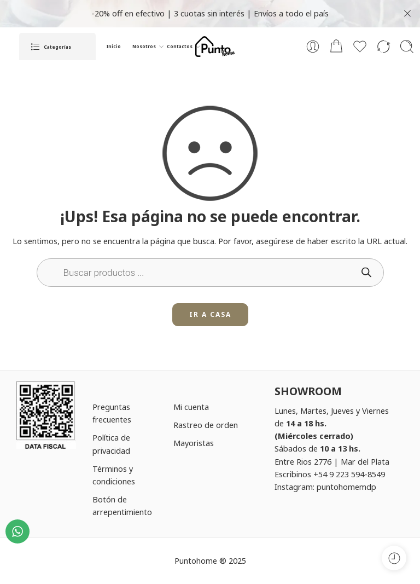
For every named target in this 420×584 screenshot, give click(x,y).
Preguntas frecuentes (111, 413)
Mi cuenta (191, 406)
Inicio (114, 46)
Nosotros (144, 46)
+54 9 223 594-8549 (349, 474)
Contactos (179, 46)
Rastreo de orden (205, 424)
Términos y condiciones (113, 475)
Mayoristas (193, 442)
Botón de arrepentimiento (122, 505)
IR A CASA (210, 314)
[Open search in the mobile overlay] (210, 272)
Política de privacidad (111, 443)
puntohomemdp (346, 486)
